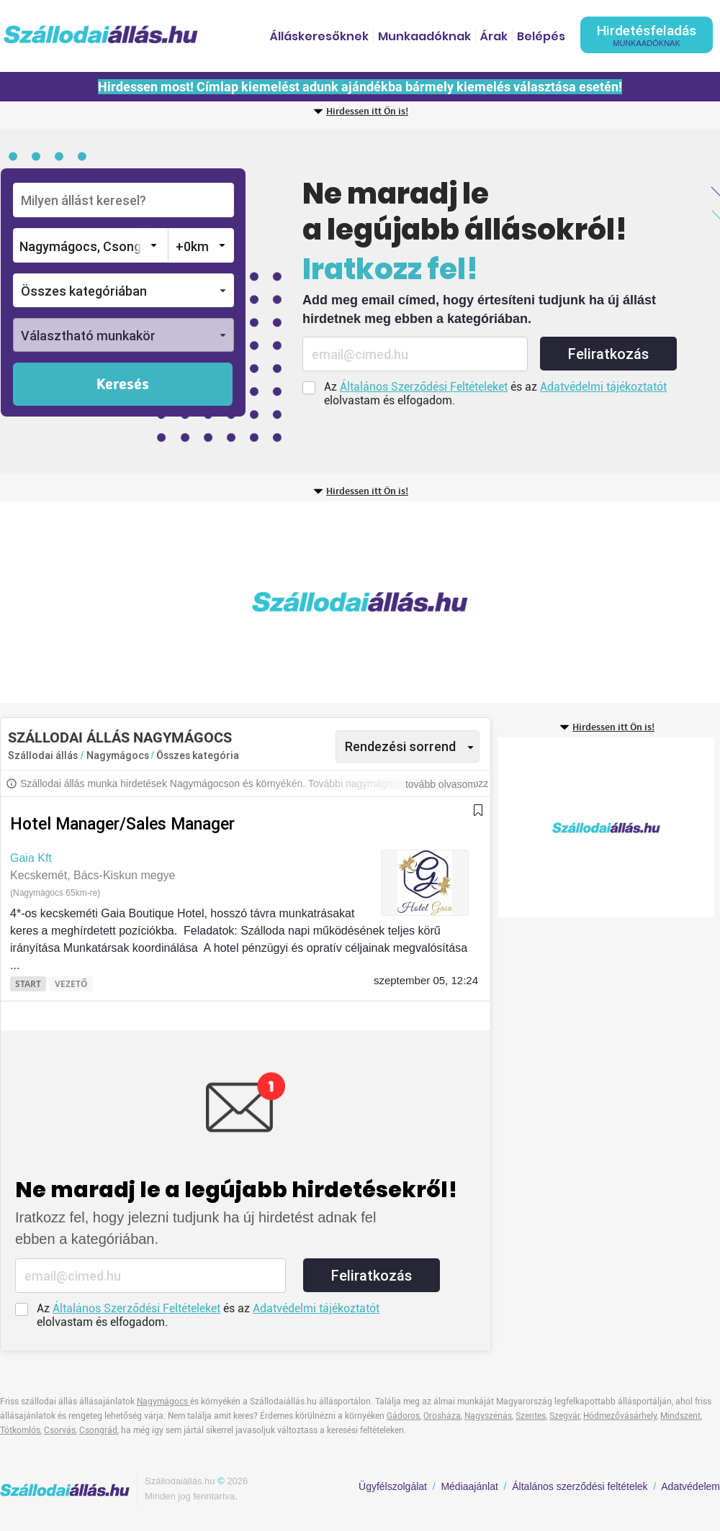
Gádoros (403, 1416)
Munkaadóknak (424, 36)
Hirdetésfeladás (646, 34)
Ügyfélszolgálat (393, 1486)
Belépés (541, 36)
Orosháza (442, 1416)
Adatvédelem (690, 1486)
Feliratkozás (608, 354)
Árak (494, 36)
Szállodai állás (43, 755)
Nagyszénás (488, 1416)
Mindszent (680, 1416)
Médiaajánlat (469, 1486)
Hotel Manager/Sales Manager (122, 824)
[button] (123, 290)
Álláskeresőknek (319, 36)
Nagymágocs (118, 755)
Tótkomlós (20, 1430)
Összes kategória (197, 755)
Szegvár (564, 1416)
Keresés (122, 385)
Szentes (531, 1416)
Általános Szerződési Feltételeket (424, 387)
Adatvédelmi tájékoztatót (603, 387)
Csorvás (60, 1430)
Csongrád (98, 1430)
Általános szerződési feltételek (579, 1486)
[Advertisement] (214, 602)
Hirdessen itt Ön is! (367, 111)
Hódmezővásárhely (620, 1416)
